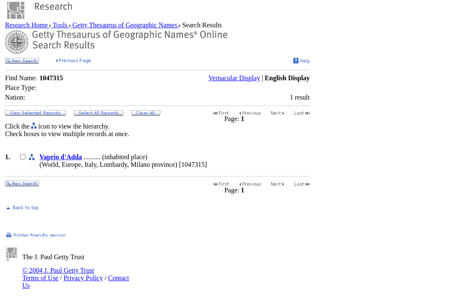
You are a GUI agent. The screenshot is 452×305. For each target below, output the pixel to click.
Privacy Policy (83, 277)
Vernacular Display (234, 78)
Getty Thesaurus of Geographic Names (125, 25)
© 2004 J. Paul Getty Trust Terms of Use (58, 274)
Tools (60, 25)
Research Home (27, 25)
